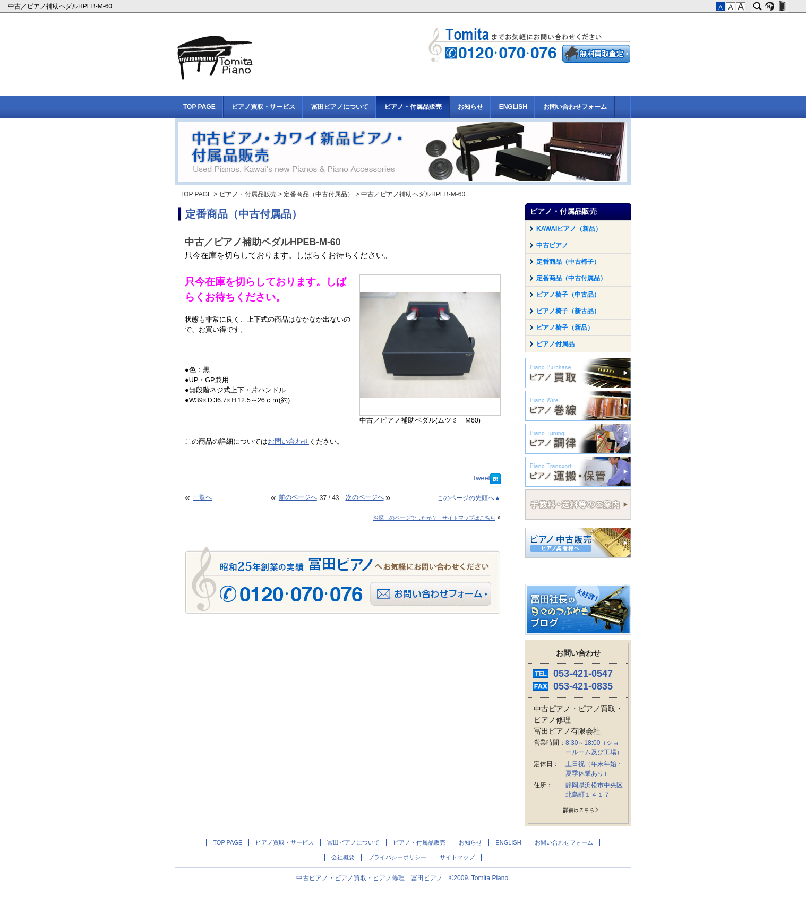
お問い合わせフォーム (575, 106)
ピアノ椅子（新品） (565, 327)
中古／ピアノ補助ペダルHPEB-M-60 (61, 6)
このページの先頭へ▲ (469, 498)
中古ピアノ (552, 245)
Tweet (481, 478)
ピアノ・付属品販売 (413, 106)
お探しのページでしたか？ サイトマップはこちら (434, 518)
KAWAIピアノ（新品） (569, 229)
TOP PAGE (199, 106)
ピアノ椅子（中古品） (568, 294)
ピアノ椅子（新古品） (568, 311)
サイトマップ (457, 857)
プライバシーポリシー (397, 857)
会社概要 (343, 857)
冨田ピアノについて (339, 106)
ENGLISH (513, 106)
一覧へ (202, 497)
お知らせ (470, 106)
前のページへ (298, 497)
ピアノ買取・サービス (263, 106)
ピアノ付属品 (555, 344)
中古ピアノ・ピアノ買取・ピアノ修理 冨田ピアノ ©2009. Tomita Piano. (403, 878)
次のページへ (365, 497)
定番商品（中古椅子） (568, 261)
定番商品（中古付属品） (319, 194)
